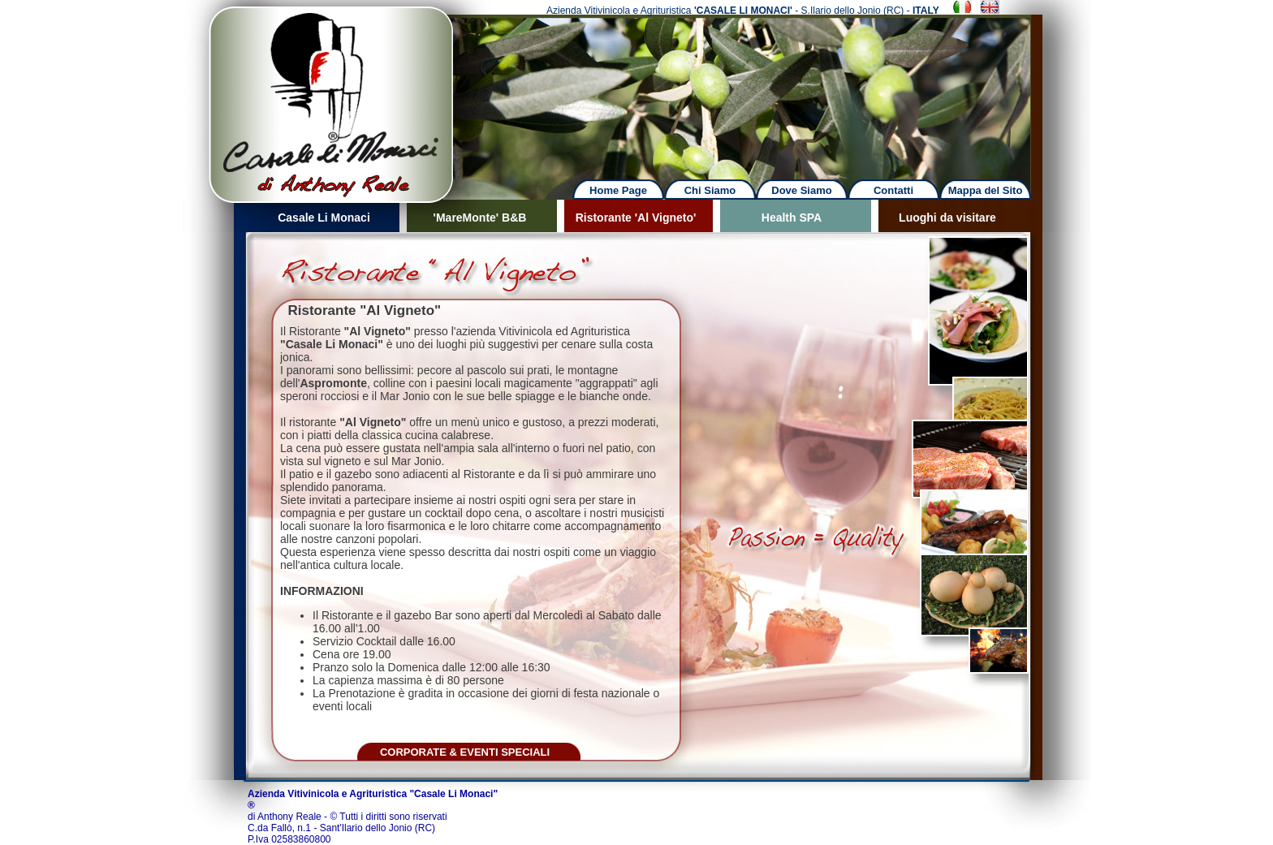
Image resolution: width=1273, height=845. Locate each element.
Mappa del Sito (985, 190)
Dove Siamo (801, 190)
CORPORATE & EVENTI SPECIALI (465, 752)
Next (760, 89)
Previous (170, 89)
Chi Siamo (710, 190)
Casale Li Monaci (324, 217)
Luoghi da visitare (947, 217)
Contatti (893, 190)
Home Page (618, 190)
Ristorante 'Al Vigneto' (636, 217)
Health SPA (792, 217)
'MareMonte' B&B (480, 217)
